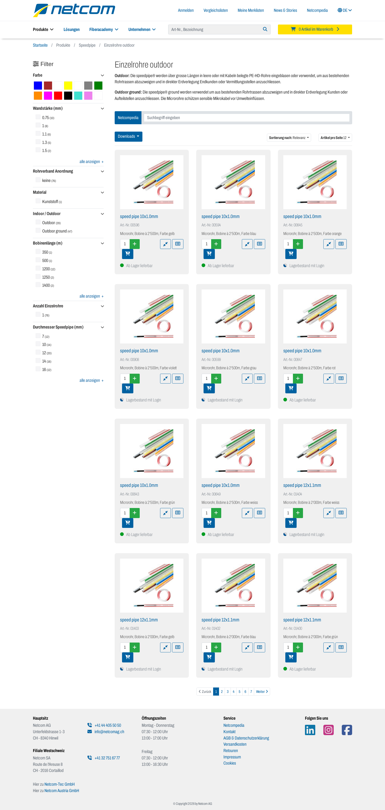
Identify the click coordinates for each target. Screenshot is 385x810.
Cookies (229, 763)
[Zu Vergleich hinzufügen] (165, 244)
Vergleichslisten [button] (216, 10)
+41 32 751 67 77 (103, 757)
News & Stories (285, 10)
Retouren (230, 750)
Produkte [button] (43, 29)
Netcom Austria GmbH (61, 790)
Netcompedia (317, 10)
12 (334, 138)
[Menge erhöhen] (135, 244)
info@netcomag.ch (105, 731)
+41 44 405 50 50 (104, 725)
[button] (68, 75)
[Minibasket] (315, 29)
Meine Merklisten (251, 10)
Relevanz (287, 138)
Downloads (127, 136)
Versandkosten (235, 744)
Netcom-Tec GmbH (59, 784)
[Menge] (125, 244)
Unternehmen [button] (142, 29)
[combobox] (247, 117)
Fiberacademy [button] (104, 29)
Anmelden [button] (186, 10)
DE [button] (345, 10)
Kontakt (229, 731)
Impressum (232, 757)
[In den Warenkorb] (127, 254)
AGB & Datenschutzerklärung (246, 738)
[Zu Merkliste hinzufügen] (177, 244)
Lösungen (72, 29)
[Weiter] (262, 691)
